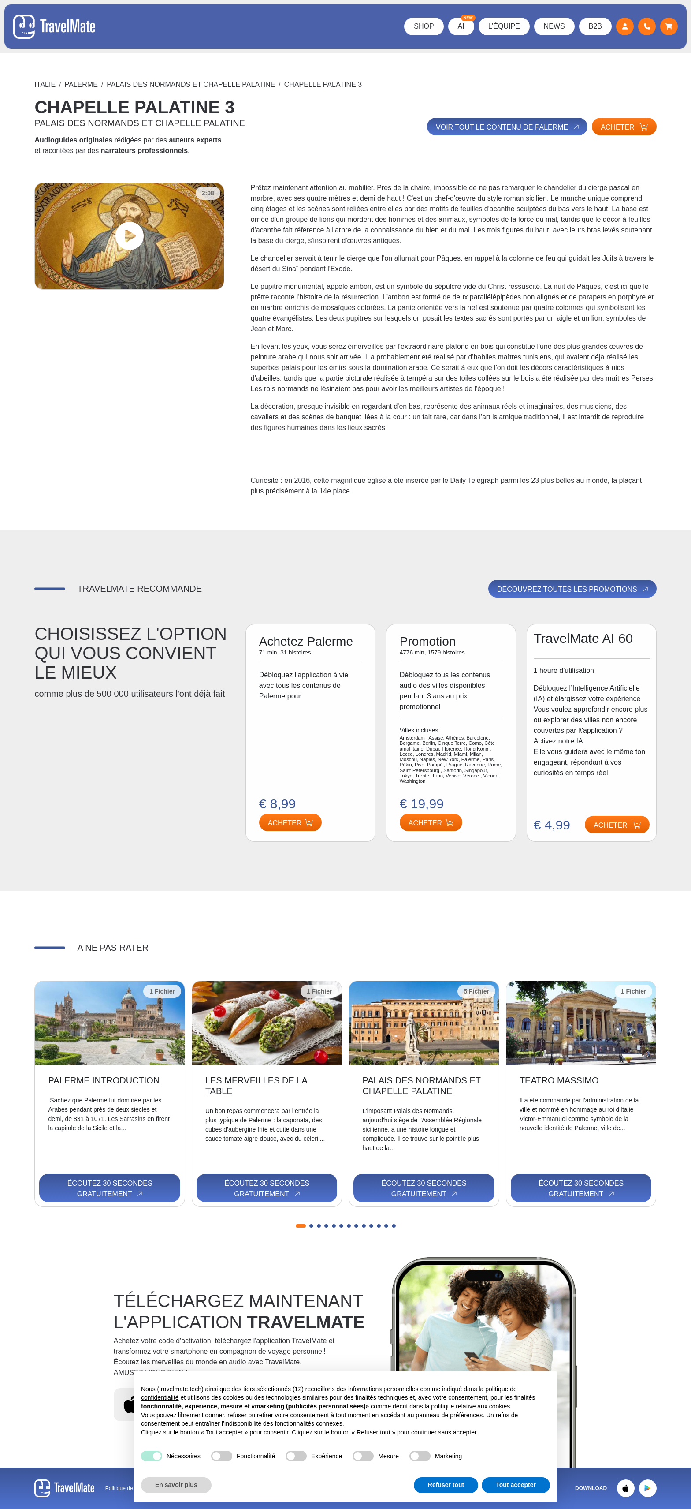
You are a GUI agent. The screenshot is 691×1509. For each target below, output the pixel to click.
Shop (424, 26)
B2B (595, 26)
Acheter (624, 127)
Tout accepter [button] (516, 1484)
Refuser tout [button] (446, 1484)
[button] (301, 1226)
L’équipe (504, 26)
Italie (45, 84)
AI (466, 24)
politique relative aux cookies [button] (470, 1406)
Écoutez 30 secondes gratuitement (109, 1189)
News (554, 26)
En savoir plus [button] (176, 1484)
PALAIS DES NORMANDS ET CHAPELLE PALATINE (191, 84)
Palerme (81, 84)
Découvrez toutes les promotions (573, 589)
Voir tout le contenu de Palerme (508, 127)
